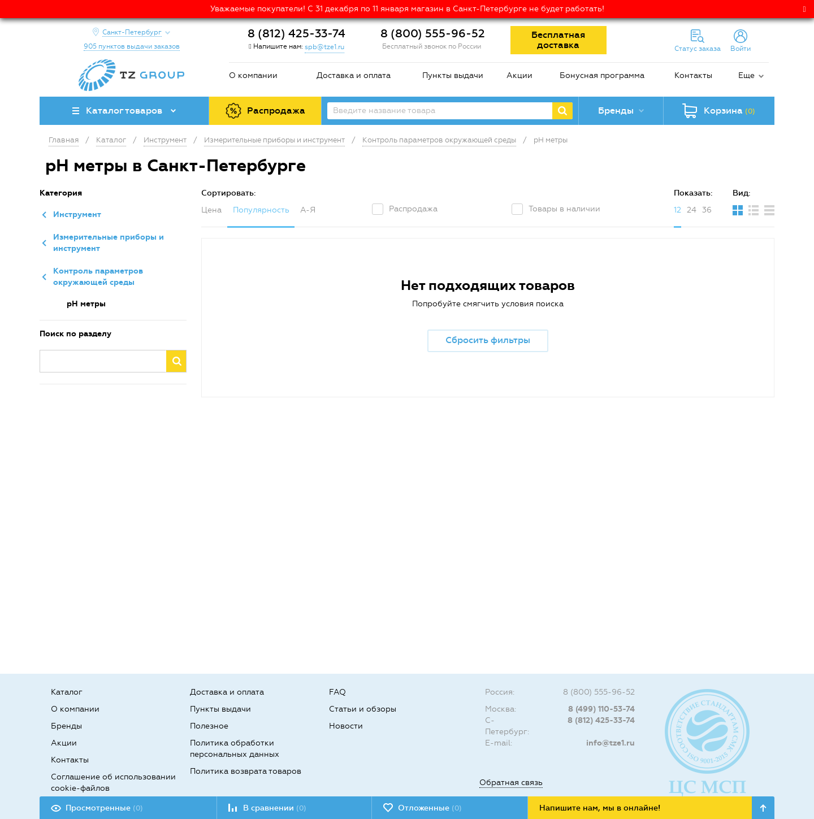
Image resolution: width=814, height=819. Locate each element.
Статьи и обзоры (362, 709)
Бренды (66, 726)
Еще (746, 75)
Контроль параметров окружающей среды (98, 276)
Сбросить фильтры (487, 340)
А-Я (307, 210)
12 (677, 210)
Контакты (693, 75)
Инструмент (77, 214)
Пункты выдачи (452, 75)
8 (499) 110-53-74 (601, 709)
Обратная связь (511, 782)
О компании (253, 75)
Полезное (209, 726)
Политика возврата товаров (245, 771)
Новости (346, 726)
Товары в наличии (564, 209)
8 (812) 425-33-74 (296, 33)
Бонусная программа (602, 75)
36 (707, 210)
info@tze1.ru (610, 743)
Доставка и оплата (354, 75)
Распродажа (413, 209)
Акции (519, 75)
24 (691, 210)
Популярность (261, 210)
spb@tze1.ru (324, 47)
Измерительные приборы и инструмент (108, 242)
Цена (211, 210)
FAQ (337, 692)
